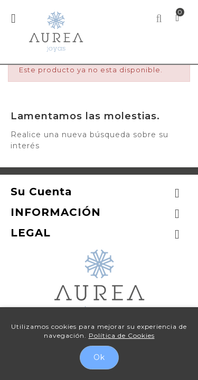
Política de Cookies (122, 335)
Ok (99, 357)
